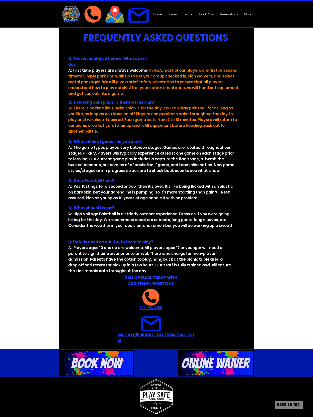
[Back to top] (289, 405)
